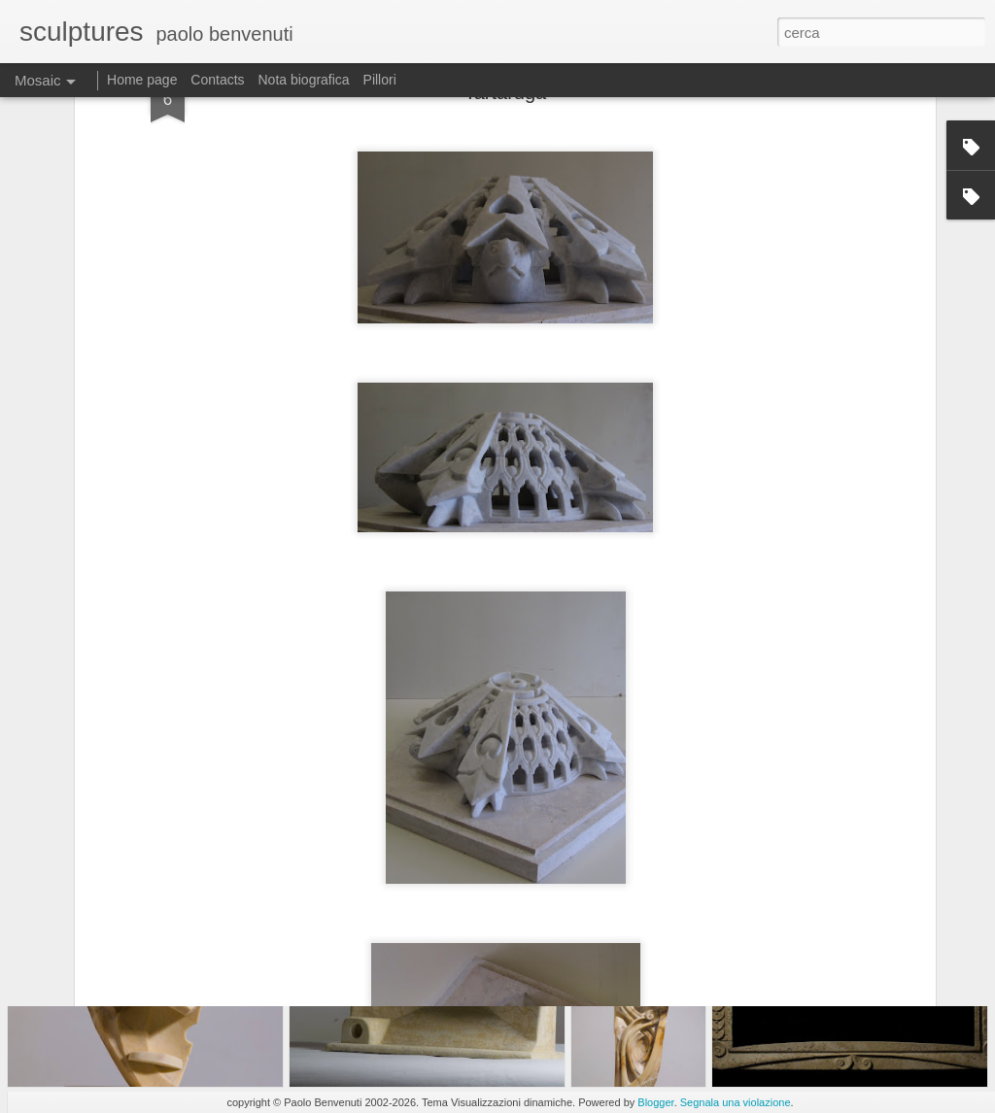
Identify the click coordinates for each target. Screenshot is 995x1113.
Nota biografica (303, 79)
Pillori (379, 79)
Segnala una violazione (735, 1102)
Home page (142, 79)
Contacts (217, 79)
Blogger (655, 1102)
